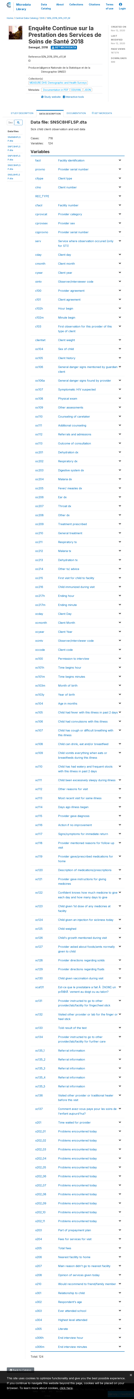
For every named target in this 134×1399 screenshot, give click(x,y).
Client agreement (69, 299)
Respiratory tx (67, 542)
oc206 (39, 497)
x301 (38, 1293)
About (60, 4)
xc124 (39, 920)
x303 (38, 1311)
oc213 (39, 560)
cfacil (38, 205)
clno (38, 187)
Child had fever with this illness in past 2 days (88, 712)
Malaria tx (64, 551)
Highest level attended (72, 1320)
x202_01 (40, 1131)
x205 (38, 1248)
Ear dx (62, 497)
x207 (38, 1266)
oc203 (39, 470)
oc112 (38, 434)
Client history (66, 358)
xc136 (39, 1095)
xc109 (39, 753)
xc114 (39, 807)
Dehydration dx (68, 452)
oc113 (38, 443)
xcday (39, 614)
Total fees (64, 1248)
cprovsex (41, 223)
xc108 (39, 744)
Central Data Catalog (26, 18)
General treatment (70, 533)
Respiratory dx (67, 461)
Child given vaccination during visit (80, 978)
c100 (38, 290)
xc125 (39, 928)
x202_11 (40, 1221)
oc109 (39, 407)
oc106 (39, 367)
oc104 (39, 349)
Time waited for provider (74, 1122)
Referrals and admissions (74, 434)
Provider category (70, 214)
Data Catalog (46, 6)
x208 (38, 1275)
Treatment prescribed (72, 524)
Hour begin (65, 308)
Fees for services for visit (74, 1239)
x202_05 (40, 1167)
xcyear (39, 632)
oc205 (39, 488)
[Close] (130, 1375)
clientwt (40, 340)
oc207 (39, 506)
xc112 (38, 789)
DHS (42, 18)
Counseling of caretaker (74, 416)
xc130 (39, 978)
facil (38, 160)
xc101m (40, 676)
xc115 (38, 816)
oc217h (40, 596)
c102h (39, 308)
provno (40, 169)
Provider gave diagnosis (74, 816)
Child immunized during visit (76, 587)
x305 (38, 1329)
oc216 (39, 587)
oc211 (39, 542)
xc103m (40, 685)
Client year (65, 272)
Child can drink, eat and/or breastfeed (83, 744)
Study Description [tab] (22, 113)
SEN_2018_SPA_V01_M (58, 18)
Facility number (68, 205)
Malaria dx (65, 479)
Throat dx (64, 506)
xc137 (39, 1109)
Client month (66, 263)
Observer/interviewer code (75, 281)
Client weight (66, 340)
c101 (38, 299)
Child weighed (67, 928)
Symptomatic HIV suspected (77, 389)
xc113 (38, 798)
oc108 (39, 398)
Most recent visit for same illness (80, 798)
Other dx (64, 515)
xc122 (39, 892)
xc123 (39, 906)
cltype (39, 178)
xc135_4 (40, 1077)
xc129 (39, 969)
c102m (39, 317)
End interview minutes (72, 1347)
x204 (38, 1239)
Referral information (71, 1050)
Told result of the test (72, 1028)
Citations (94, 4)
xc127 (39, 946)
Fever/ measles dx (70, 488)
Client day (64, 254)
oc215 (39, 578)
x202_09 (40, 1203)
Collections (76, 4)
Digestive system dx (71, 470)
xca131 (39, 987)
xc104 (39, 703)
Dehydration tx (68, 560)
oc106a (40, 380)
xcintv (39, 640)
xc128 (39, 960)
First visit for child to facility (76, 578)
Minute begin (66, 317)
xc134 (39, 1037)
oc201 (39, 452)
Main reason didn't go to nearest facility (84, 1266)
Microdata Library (23, 7)
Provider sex (66, 223)
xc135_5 (40, 1086)
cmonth (40, 263)
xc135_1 (40, 1050)
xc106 (39, 721)
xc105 (39, 712)
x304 (38, 1320)
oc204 (39, 479)
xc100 (39, 658)
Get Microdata (64, 47)
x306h (39, 1337)
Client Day (65, 614)
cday (38, 254)
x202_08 (40, 1194)
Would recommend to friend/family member (87, 1284)
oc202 (39, 461)
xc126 (39, 938)
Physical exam (67, 398)
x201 (38, 1122)
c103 (38, 326)
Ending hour (66, 596)
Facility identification (71, 160)
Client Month (66, 622)
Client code (65, 649)
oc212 (39, 551)
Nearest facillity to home (74, 1257)
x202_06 (40, 1176)
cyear (39, 272)
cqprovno (41, 232)
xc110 (38, 766)
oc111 (38, 425)
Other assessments (70, 407)
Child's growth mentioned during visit (82, 938)
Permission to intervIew (73, 658)
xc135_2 (40, 1059)
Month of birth (67, 685)
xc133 (39, 1028)
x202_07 (40, 1185)
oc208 (39, 515)
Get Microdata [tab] (102, 113)
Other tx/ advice (68, 569)
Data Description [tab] (50, 113)
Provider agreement (71, 290)
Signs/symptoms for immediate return (83, 834)
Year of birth (66, 694)
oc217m (40, 605)
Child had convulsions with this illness (83, 721)
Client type (65, 178)
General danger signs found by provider (84, 380)
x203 (38, 1230)
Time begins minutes (71, 676)
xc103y (39, 694)
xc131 (38, 1001)
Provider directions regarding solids (81, 960)
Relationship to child (71, 1293)
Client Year (65, 632)
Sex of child (66, 349)
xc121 (38, 879)
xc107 (39, 730)
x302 (38, 1302)
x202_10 (40, 1212)
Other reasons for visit (73, 789)
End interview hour (70, 1337)
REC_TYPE (42, 196)
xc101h (39, 667)
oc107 (39, 389)
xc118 (38, 843)
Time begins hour (69, 667)
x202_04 (40, 1158)
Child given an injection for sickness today (85, 920)
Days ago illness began (73, 807)
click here (66, 1388)
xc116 (38, 825)
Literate (63, 1329)
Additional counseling (72, 425)
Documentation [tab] (76, 113)
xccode (40, 649)
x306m (39, 1347)
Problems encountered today (77, 1131)
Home (10, 18)
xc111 (38, 780)
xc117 (38, 834)
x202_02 (40, 1140)
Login (122, 6)
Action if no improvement (75, 825)
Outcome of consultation (74, 443)
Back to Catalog (20, 1370)
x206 (38, 1257)
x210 (38, 1284)
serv (38, 241)
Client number (67, 187)
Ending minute (67, 605)
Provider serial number (73, 169)
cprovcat (41, 214)
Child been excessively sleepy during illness (87, 780)
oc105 (39, 358)
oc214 (39, 569)
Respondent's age (70, 1302)
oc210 (39, 533)
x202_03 (40, 1149)
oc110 (39, 416)
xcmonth (41, 622)
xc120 (39, 870)
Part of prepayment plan (74, 1230)
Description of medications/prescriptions (84, 870)
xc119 (38, 856)
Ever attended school (72, 1311)
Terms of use (109, 6)
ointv (38, 281)
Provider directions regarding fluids (81, 969)
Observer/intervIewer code (76, 640)
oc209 (39, 524)
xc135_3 (40, 1068)
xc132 (39, 1014)
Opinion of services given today (79, 1275)
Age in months (67, 703)
